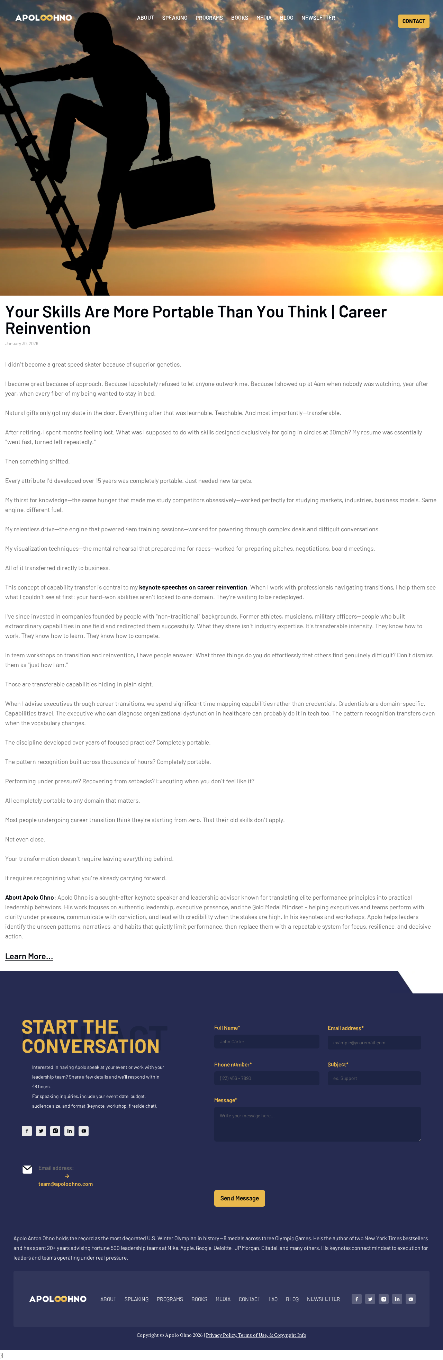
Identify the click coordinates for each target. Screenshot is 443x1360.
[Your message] (317, 1124)
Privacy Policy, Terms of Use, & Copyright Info (256, 1335)
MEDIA (223, 1299)
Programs (209, 17)
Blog (286, 17)
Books (239, 17)
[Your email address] (374, 1043)
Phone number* (233, 1064)
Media (264, 17)
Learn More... (29, 956)
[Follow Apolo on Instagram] (55, 1136)
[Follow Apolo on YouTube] (84, 1136)
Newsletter (318, 17)
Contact (249, 1299)
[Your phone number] (266, 1079)
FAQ (273, 1299)
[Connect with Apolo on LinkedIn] (397, 1299)
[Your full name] (266, 1042)
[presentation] (266, 1169)
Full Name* (227, 1027)
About (145, 17)
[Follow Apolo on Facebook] (27, 1136)
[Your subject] (374, 1079)
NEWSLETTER (323, 1299)
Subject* (338, 1064)
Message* (225, 1100)
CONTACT (414, 21)
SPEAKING (136, 1299)
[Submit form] (239, 1198)
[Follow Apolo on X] (41, 1136)
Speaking (174, 17)
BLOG (292, 1299)
